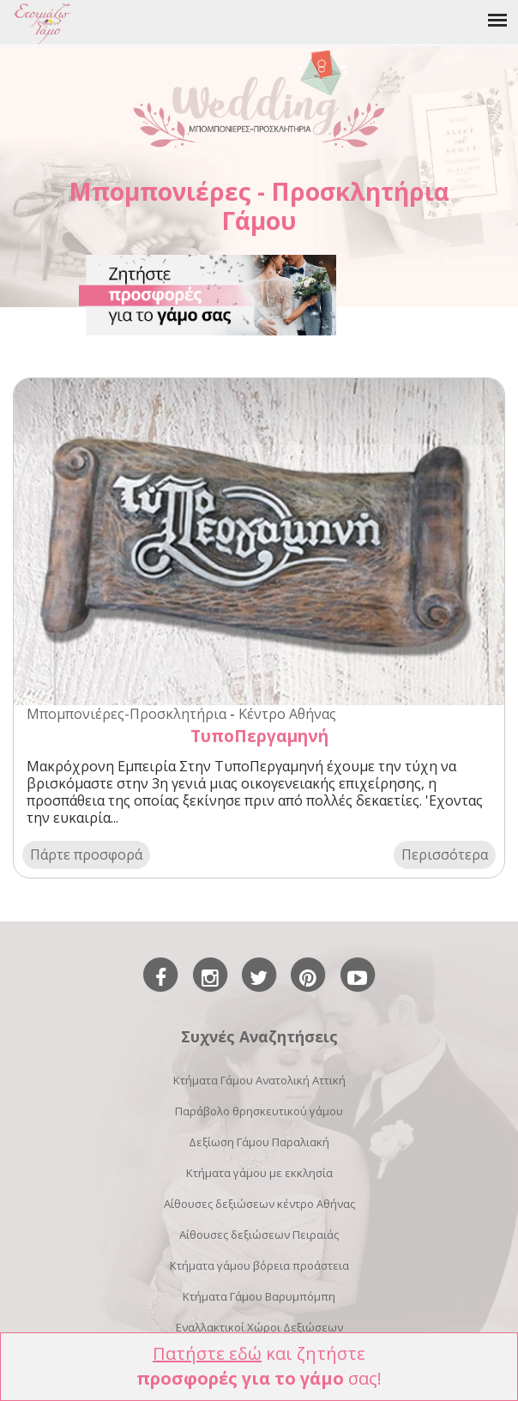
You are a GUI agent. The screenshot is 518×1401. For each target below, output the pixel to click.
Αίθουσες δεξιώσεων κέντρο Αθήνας (259, 1203)
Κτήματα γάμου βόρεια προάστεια (259, 1265)
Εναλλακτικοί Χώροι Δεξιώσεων (259, 1327)
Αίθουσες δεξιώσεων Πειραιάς (259, 1234)
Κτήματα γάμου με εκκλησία (259, 1173)
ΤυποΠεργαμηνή (259, 735)
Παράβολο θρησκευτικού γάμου (259, 1111)
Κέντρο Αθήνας (287, 713)
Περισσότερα (444, 854)
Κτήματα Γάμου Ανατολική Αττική (259, 1080)
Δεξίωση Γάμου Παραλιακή (259, 1142)
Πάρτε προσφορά (86, 854)
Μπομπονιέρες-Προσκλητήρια (126, 713)
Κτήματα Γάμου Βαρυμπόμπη (259, 1296)
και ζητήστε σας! (259, 1366)
